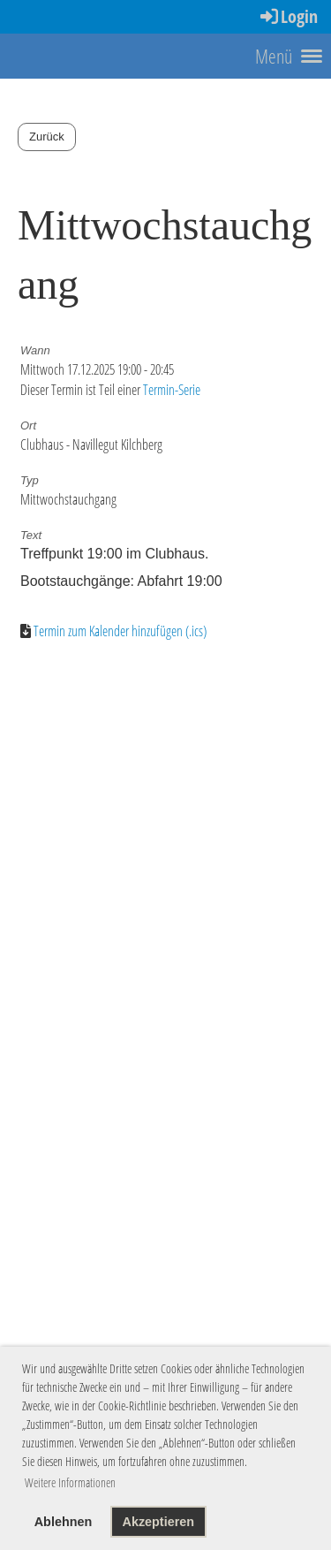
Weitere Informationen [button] (70, 1482)
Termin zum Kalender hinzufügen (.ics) (120, 631)
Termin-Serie (171, 389)
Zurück (46, 136)
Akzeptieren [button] (158, 1522)
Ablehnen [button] (63, 1522)
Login (288, 16)
